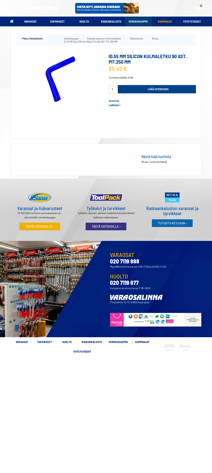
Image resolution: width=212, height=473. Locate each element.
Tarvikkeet (57, 21)
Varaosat (30, 21)
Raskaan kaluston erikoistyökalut (104, 38)
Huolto (84, 21)
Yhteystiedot (192, 21)
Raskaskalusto (111, 21)
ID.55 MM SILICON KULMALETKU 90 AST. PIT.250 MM (91, 41)
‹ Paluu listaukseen (32, 38)
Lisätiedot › (115, 105)
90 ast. (155, 38)
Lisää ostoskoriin (158, 89)
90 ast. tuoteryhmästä (154, 161)
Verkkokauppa (138, 21)
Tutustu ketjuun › (172, 223)
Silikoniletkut (136, 38)
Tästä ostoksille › (39, 226)
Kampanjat (165, 21)
